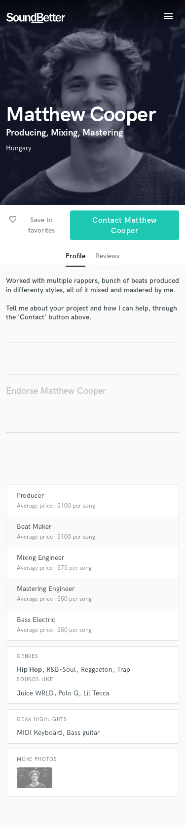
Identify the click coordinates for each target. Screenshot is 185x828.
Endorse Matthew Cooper (56, 391)
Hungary (19, 148)
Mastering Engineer (45, 589)
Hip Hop (29, 669)
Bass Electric (36, 620)
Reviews (107, 256)
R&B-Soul (61, 669)
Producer (30, 495)
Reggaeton (96, 669)
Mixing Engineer (40, 557)
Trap (123, 669)
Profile (75, 256)
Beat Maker (34, 526)
